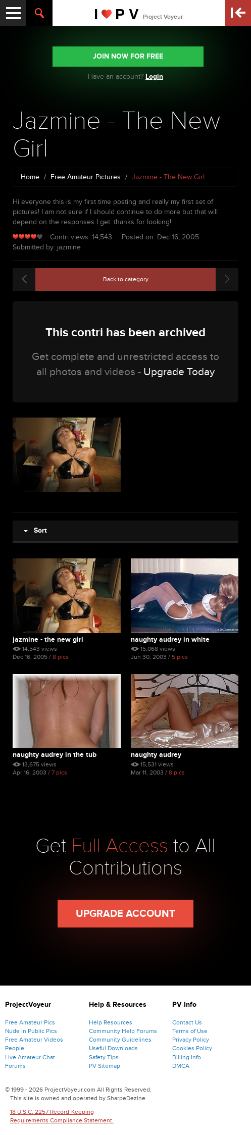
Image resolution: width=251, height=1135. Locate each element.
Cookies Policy (192, 1048)
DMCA (180, 1065)
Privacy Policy (190, 1039)
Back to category (125, 279)
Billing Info (186, 1057)
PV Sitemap (104, 1065)
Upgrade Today (179, 372)
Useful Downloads (113, 1048)
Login (154, 76)
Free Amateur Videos (34, 1039)
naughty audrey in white (170, 639)
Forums (15, 1065)
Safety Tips (104, 1057)
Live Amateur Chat (30, 1057)
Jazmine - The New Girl (48, 639)
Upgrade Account (125, 914)
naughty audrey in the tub (54, 754)
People (14, 1048)
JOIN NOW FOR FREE (128, 56)
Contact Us (187, 1022)
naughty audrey (156, 754)
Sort (35, 530)
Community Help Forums (123, 1031)
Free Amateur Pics (30, 1022)
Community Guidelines (120, 1039)
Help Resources (110, 1022)
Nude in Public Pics (31, 1031)
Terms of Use (190, 1031)
